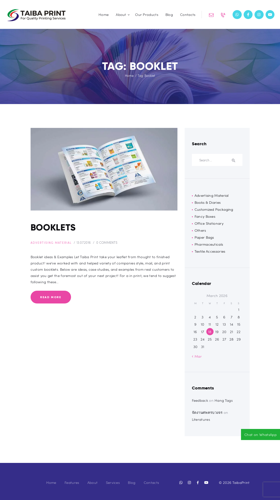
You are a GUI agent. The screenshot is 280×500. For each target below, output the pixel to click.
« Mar (197, 356)
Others (200, 230)
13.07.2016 (88, 243)
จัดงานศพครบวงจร (207, 412)
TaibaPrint (241, 482)
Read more (50, 298)
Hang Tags (224, 400)
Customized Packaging (214, 209)
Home (129, 75)
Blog (131, 482)
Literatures (201, 419)
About (92, 482)
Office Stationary (209, 223)
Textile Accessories (210, 251)
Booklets (56, 228)
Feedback (200, 400)
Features (72, 482)
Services (113, 482)
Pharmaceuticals (209, 244)
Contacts (151, 482)
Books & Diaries (208, 202)
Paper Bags (204, 237)
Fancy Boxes (205, 216)
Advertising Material (54, 243)
